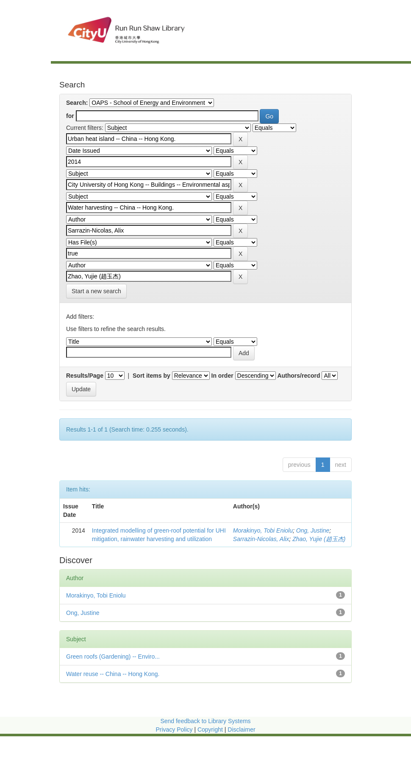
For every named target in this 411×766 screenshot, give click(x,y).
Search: (77, 102)
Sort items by (151, 375)
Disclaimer (241, 729)
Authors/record (298, 375)
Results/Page (84, 375)
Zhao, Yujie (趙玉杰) (318, 539)
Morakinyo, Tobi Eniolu (263, 530)
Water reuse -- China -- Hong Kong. (112, 674)
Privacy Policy (174, 729)
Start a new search (96, 291)
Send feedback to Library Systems (205, 721)
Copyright (211, 729)
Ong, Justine (313, 530)
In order (222, 375)
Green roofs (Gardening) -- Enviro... (113, 656)
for (70, 115)
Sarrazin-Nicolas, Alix (261, 539)
